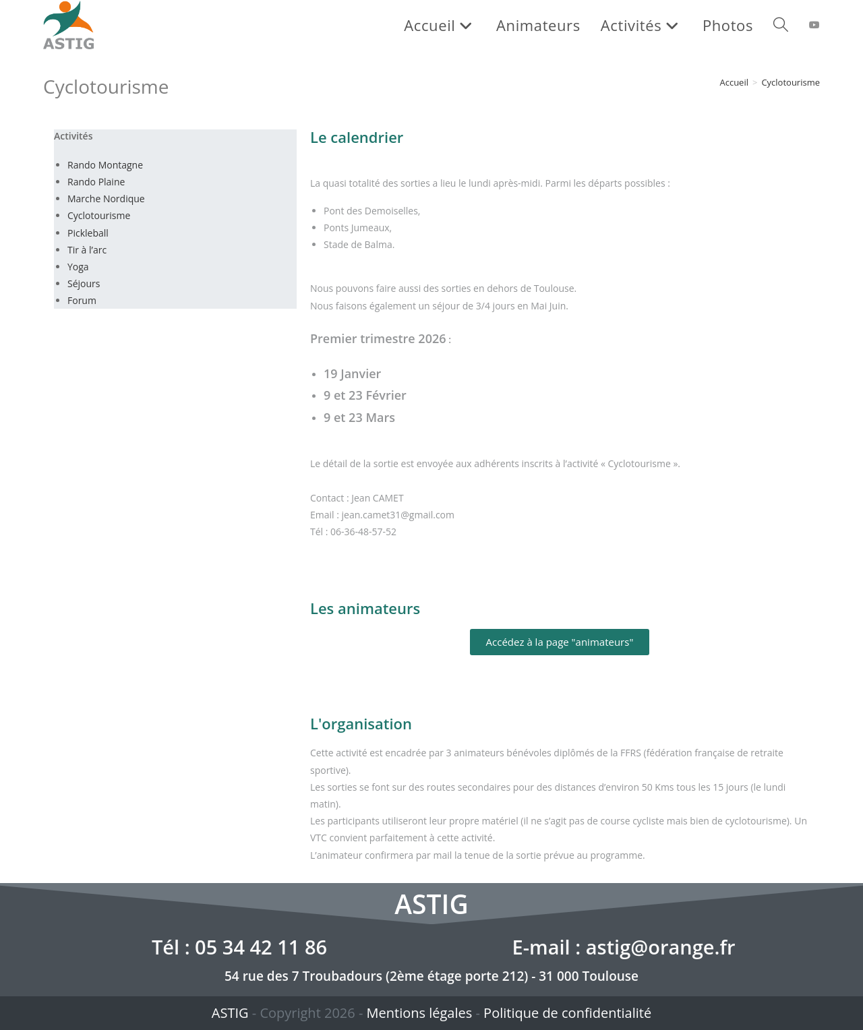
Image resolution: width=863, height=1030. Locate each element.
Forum (81, 300)
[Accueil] (733, 82)
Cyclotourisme (790, 82)
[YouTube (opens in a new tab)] (814, 25)
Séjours (83, 283)
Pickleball (88, 232)
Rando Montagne (105, 164)
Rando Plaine (96, 181)
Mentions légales (420, 1013)
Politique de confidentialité (567, 1013)
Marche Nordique (106, 198)
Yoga (78, 266)
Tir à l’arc (87, 249)
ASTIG (230, 1013)
